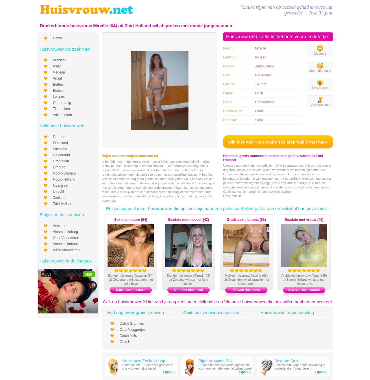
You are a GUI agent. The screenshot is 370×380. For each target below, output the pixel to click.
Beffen (58, 84)
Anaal (57, 78)
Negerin (59, 72)
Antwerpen (61, 226)
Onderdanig (62, 103)
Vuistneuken (62, 115)
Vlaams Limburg (65, 232)
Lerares (59, 97)
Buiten (58, 91)
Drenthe (59, 137)
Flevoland (60, 143)
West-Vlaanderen (66, 250)
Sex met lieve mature (304, 289)
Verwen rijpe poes (246, 289)
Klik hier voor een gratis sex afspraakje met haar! (278, 141)
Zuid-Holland (63, 204)
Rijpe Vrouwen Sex (215, 361)
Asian (57, 66)
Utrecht (58, 192)
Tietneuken (61, 109)
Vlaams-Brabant (65, 244)
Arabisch (59, 60)
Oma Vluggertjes (132, 330)
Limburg (59, 167)
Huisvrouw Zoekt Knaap (143, 361)
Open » (169, 372)
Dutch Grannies (132, 324)
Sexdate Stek (286, 361)
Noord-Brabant (64, 173)
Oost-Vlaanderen (66, 238)
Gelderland (61, 155)
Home (57, 38)
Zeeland (59, 198)
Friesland (60, 149)
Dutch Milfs (128, 336)
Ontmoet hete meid (188, 289)
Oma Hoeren (130, 342)
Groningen (61, 161)
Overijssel (60, 185)
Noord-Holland (64, 179)
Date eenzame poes (130, 289)
